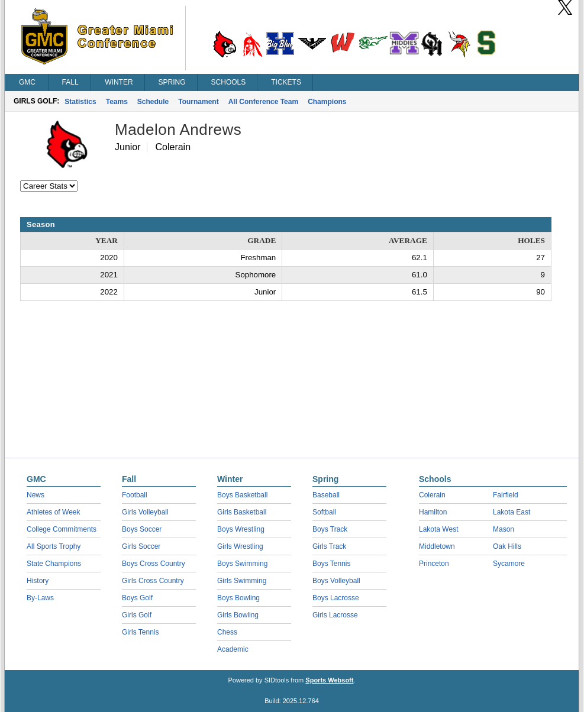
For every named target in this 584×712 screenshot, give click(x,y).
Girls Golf (136, 615)
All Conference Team (263, 102)
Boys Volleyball (336, 581)
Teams (117, 102)
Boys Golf (137, 598)
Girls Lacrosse (335, 615)
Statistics (80, 102)
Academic (233, 649)
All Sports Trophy (53, 546)
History (38, 581)
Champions (327, 102)
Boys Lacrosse (335, 598)
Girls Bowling (238, 615)
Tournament (198, 102)
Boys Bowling (238, 598)
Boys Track (329, 529)
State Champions (54, 563)
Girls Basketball (241, 512)
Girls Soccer (141, 546)
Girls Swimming (241, 581)
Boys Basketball (242, 495)
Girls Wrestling (240, 546)
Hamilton (433, 512)
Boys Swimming (242, 563)
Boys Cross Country (153, 563)
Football (134, 495)
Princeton (434, 563)
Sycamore (509, 563)
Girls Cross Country (153, 581)
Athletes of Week (53, 512)
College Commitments (61, 529)
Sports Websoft (329, 680)
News (35, 495)
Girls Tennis (140, 632)
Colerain (432, 495)
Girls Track (329, 546)
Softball (324, 512)
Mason (503, 529)
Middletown (437, 546)
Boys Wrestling (240, 529)
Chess (227, 632)
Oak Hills (507, 546)
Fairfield (505, 495)
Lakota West (438, 529)
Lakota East (511, 512)
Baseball (326, 495)
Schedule (153, 102)
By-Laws (40, 598)
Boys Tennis (331, 563)
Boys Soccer (142, 529)
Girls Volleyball (145, 512)
